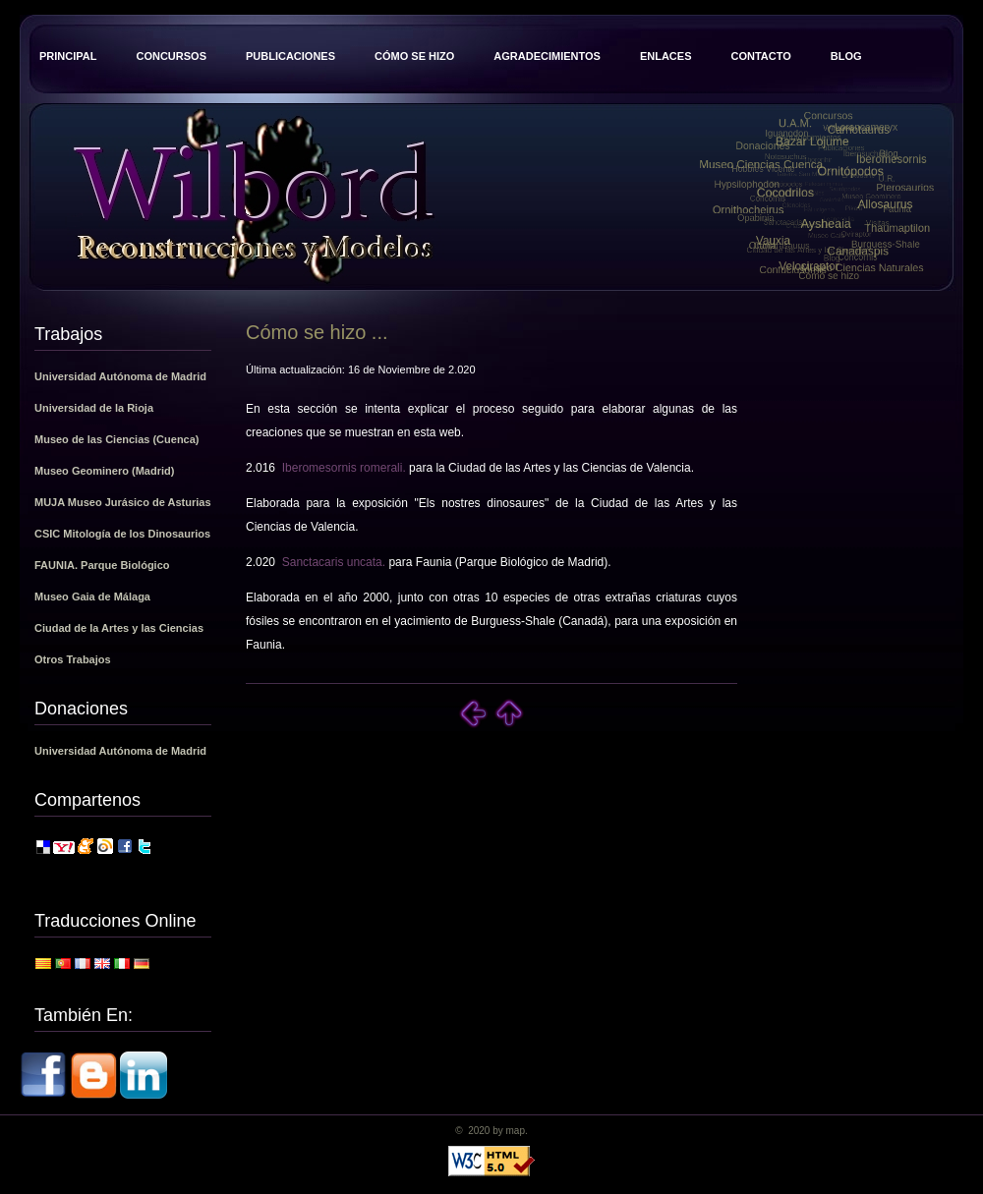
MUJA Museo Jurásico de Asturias (122, 502)
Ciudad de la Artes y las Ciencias (118, 628)
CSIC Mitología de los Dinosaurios (122, 534)
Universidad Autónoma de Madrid (120, 376)
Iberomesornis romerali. (344, 468)
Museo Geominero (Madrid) (104, 471)
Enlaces (666, 56)
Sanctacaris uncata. (333, 562)
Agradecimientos (547, 56)
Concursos (171, 56)
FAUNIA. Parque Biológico (102, 565)
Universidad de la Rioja (93, 408)
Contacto (760, 56)
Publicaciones (290, 56)
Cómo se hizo (414, 56)
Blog (846, 56)
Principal (67, 56)
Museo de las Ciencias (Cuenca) (117, 439)
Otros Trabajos (72, 659)
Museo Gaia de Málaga (92, 596)
